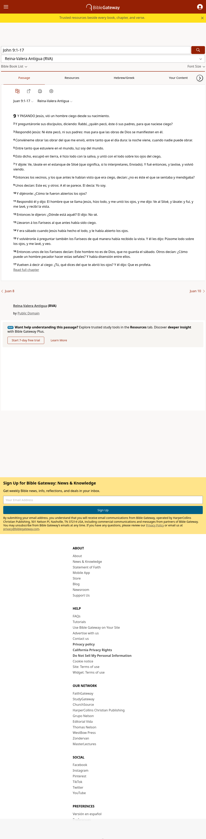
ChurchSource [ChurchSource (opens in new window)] (83, 704)
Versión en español (87, 814)
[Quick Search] (95, 50)
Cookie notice (83, 661)
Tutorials (79, 622)
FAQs (76, 616)
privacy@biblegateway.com (21, 529)
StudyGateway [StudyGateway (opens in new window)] (83, 699)
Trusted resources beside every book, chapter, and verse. (102, 17)
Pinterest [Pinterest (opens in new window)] (79, 776)
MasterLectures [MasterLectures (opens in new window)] (84, 744)
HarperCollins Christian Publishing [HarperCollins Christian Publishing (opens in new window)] (99, 710)
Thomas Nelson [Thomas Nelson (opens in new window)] (84, 727)
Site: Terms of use (86, 666)
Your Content (79, 78)
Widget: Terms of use (89, 672)
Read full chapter (26, 270)
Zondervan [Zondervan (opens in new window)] (81, 738)
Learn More (59, 340)
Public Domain (29, 313)
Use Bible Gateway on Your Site (96, 627)
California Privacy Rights (92, 650)
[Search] (198, 50)
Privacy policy (84, 644)
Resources (29, 78)
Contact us (81, 638)
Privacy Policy (155, 525)
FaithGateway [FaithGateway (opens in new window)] (83, 693)
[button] (200, 7)
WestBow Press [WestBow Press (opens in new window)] (84, 732)
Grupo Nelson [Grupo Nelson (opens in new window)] (83, 716)
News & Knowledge (87, 561)
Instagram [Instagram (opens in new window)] (80, 770)
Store (77, 578)
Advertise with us (86, 633)
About (77, 556)
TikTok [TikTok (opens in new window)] (77, 782)
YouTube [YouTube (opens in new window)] (79, 793)
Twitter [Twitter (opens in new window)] (78, 787)
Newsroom (81, 589)
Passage (10, 78)
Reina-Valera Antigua (30, 306)
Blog (76, 584)
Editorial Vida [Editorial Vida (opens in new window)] (83, 721)
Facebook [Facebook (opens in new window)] (80, 765)
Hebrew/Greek (53, 78)
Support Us (81, 595)
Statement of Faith (87, 567)
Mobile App (81, 572)
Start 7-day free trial (26, 340)
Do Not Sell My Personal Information (102, 655)
